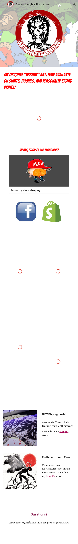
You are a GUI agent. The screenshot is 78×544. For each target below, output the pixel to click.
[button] (3, 4)
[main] (39, 81)
